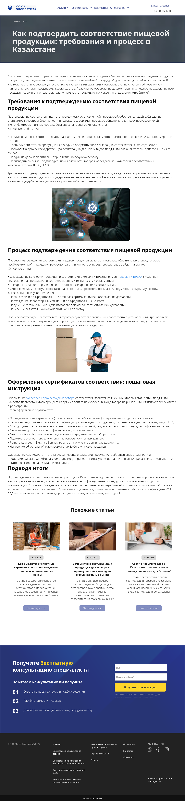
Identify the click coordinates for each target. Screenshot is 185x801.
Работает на (92, 798)
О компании (129, 743)
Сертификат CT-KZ (100, 752)
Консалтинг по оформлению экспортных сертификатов (67, 779)
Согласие (118, 696)
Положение (149, 693)
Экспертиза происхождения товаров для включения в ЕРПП (69, 761)
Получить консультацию (140, 686)
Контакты (128, 750)
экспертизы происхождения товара (50, 397)
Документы (128, 756)
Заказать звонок (160, 5)
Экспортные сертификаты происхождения (104, 745)
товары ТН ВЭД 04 (130, 275)
